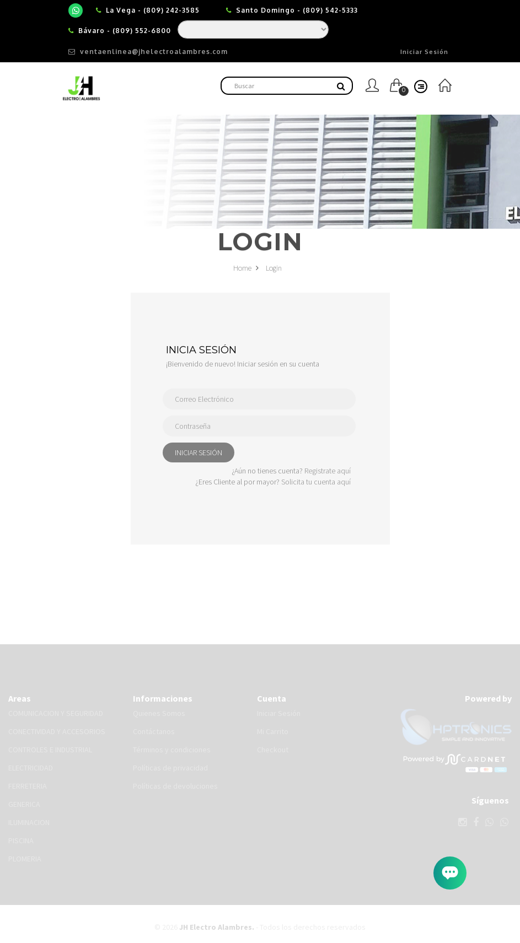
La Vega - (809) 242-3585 (153, 10)
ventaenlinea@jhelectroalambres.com (148, 51)
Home (246, 270)
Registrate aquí (327, 471)
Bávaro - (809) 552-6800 (124, 30)
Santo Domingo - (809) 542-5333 (297, 10)
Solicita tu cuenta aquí (316, 482)
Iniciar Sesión (424, 52)
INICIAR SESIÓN (198, 452)
